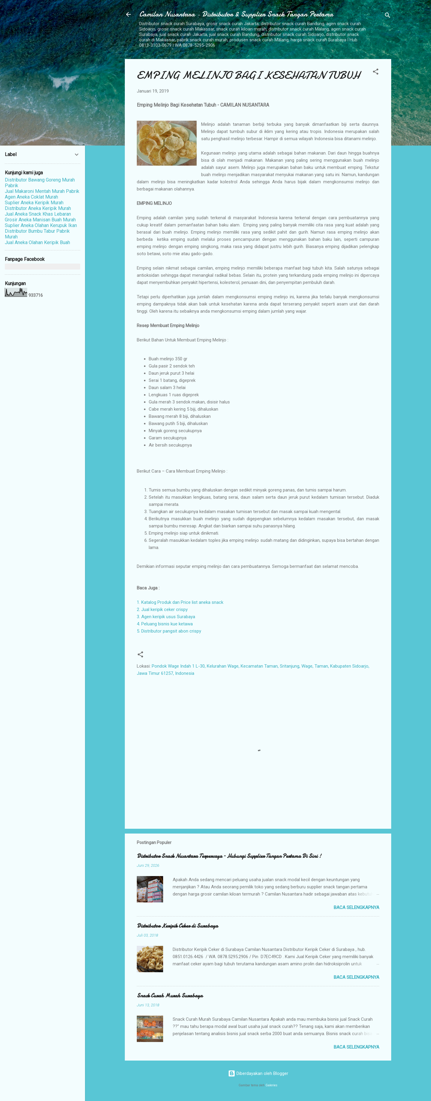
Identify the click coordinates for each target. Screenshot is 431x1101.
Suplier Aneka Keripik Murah (34, 202)
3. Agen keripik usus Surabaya (166, 616)
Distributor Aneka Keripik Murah (38, 208)
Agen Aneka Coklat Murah (31, 197)
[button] (375, 72)
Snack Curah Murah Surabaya (170, 995)
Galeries (271, 1085)
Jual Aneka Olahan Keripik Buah (37, 242)
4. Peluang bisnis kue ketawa (165, 624)
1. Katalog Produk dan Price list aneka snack (180, 602)
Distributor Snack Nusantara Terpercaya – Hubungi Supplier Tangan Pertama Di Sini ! (229, 856)
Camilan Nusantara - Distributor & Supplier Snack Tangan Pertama (236, 14)
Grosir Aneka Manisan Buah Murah (40, 220)
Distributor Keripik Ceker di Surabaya (177, 926)
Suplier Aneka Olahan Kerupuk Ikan (41, 225)
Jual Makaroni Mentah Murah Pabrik (42, 191)
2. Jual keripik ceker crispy (162, 609)
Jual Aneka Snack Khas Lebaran (38, 214)
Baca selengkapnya (356, 907)
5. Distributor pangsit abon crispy (169, 631)
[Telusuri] (387, 16)
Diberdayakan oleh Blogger (258, 1073)
